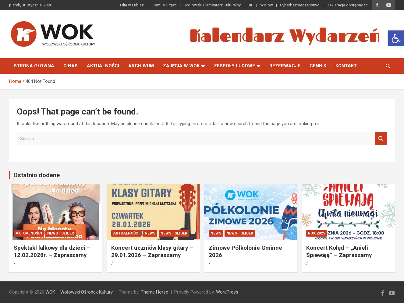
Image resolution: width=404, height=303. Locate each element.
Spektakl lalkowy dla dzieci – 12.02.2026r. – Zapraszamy (52, 251)
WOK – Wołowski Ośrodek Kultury (79, 292)
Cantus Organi (165, 5)
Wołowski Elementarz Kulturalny (212, 5)
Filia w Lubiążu (133, 5)
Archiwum (141, 66)
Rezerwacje (284, 66)
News (150, 233)
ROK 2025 (316, 233)
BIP (250, 5)
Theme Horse (154, 292)
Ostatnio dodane (36, 175)
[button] (396, 38)
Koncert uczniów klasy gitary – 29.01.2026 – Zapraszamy (152, 251)
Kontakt (346, 66)
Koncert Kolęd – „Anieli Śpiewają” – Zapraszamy (339, 251)
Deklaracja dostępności (348, 5)
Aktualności (103, 66)
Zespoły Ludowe (234, 66)
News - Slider (60, 233)
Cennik (318, 66)
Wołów (266, 5)
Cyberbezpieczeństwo (300, 5)
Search (381, 139)
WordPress (227, 292)
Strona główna (34, 66)
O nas (70, 66)
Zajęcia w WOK (181, 66)
